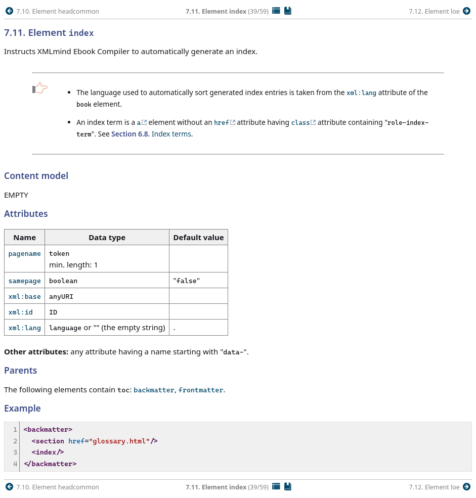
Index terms (151, 134)
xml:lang (25, 328)
